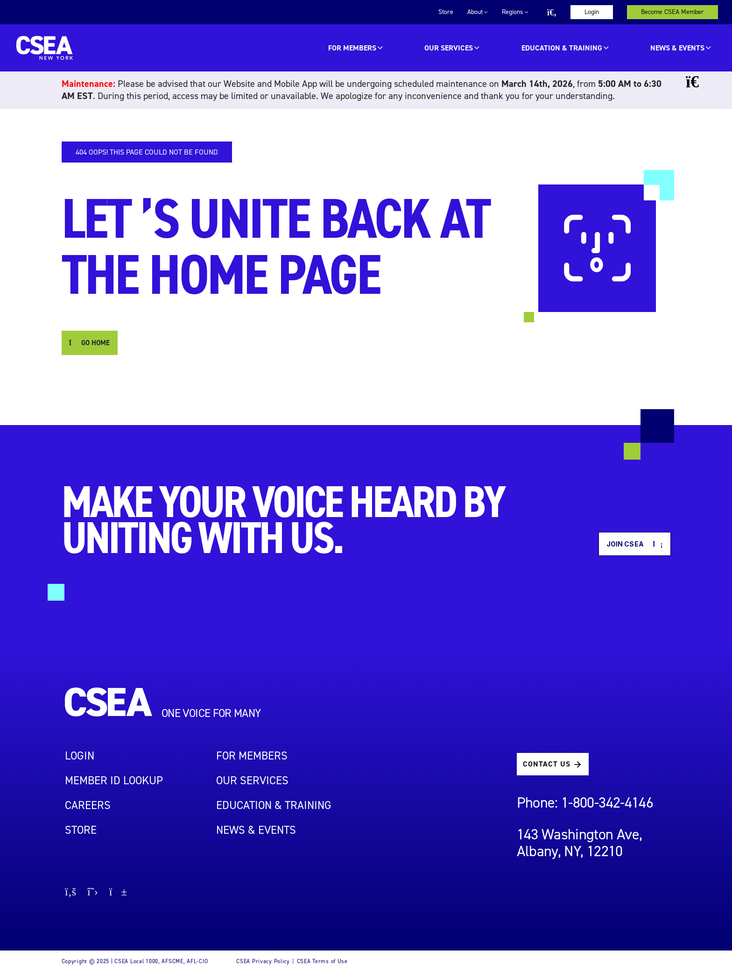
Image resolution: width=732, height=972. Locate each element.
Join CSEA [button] (634, 544)
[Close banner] (699, 82)
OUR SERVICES (448, 48)
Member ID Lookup (114, 780)
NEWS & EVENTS (256, 830)
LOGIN (79, 755)
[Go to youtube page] (118, 892)
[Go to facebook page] (70, 892)
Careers (88, 805)
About (475, 11)
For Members (352, 48)
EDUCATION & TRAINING (561, 48)
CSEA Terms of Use (322, 961)
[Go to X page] (92, 892)
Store (445, 11)
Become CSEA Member (672, 11)
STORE (81, 830)
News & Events (677, 48)
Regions (512, 11)
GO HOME (89, 343)
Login (591, 11)
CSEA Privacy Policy (263, 961)
